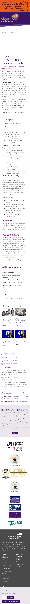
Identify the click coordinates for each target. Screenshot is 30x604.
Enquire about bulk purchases (11, 601)
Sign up (15, 433)
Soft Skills (7, 31)
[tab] (9, 120)
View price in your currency (9, 593)
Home (2, 31)
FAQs (6, 127)
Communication (11, 398)
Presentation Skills (22, 398)
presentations (23, 402)
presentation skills (13, 402)
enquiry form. (7, 388)
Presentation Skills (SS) (15, 31)
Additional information (13, 123)
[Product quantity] (4, 597)
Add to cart (10, 597)
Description (9, 120)
